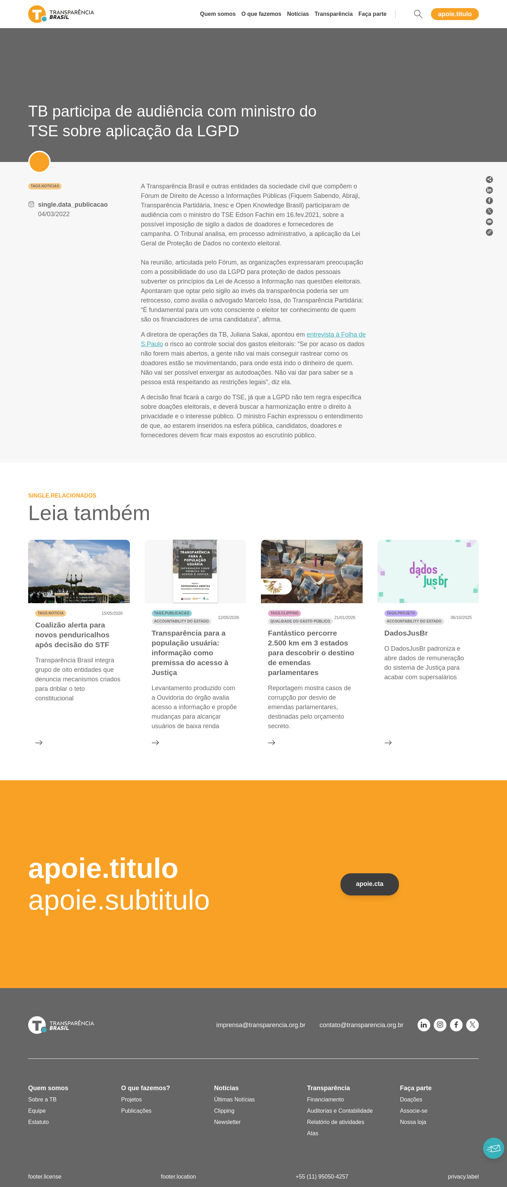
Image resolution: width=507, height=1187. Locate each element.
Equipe (37, 1111)
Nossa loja (413, 1122)
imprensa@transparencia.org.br (260, 1025)
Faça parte (372, 14)
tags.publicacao (171, 613)
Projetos (131, 1099)
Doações (411, 1099)
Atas (312, 1133)
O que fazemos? (145, 1088)
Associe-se (413, 1111)
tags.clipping (284, 613)
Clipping (224, 1111)
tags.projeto (401, 613)
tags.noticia (51, 613)
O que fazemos (261, 14)
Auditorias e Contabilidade (340, 1111)
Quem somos (218, 14)
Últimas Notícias (234, 1099)
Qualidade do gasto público (300, 621)
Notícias (298, 14)
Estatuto (38, 1122)
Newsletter (227, 1122)
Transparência (333, 14)
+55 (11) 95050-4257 (322, 1177)
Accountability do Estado (181, 621)
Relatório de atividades (335, 1122)
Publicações (136, 1111)
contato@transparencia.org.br (361, 1025)
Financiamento (325, 1099)
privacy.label (463, 1177)
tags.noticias (45, 186)
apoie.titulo (455, 14)
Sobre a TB (42, 1099)
